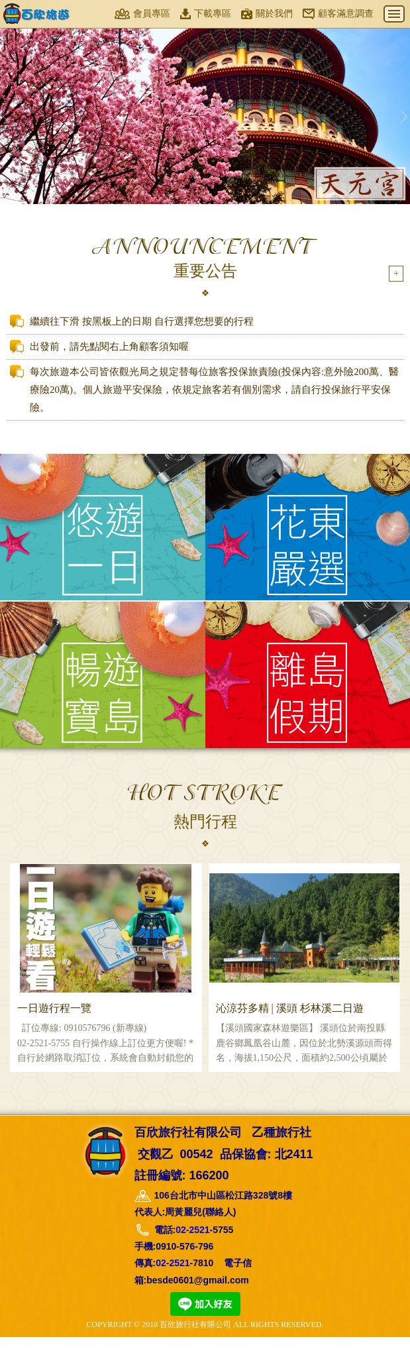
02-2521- (194, 1244)
